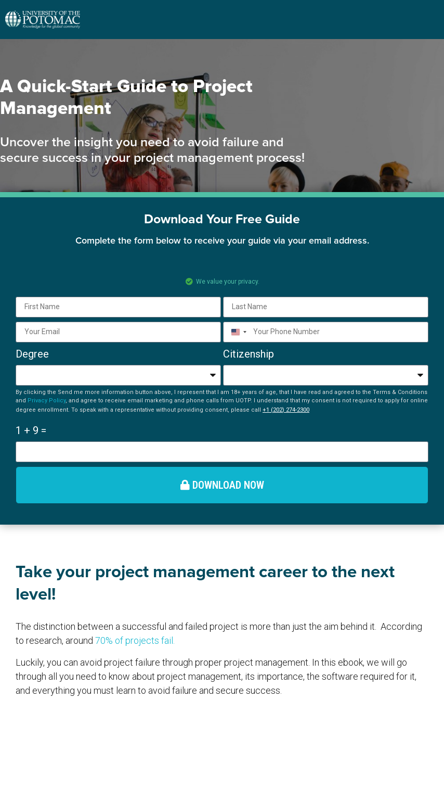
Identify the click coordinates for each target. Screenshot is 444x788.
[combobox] (237, 332)
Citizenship (248, 354)
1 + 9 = (31, 430)
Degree (32, 354)
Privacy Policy (47, 400)
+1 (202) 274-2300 (286, 409)
